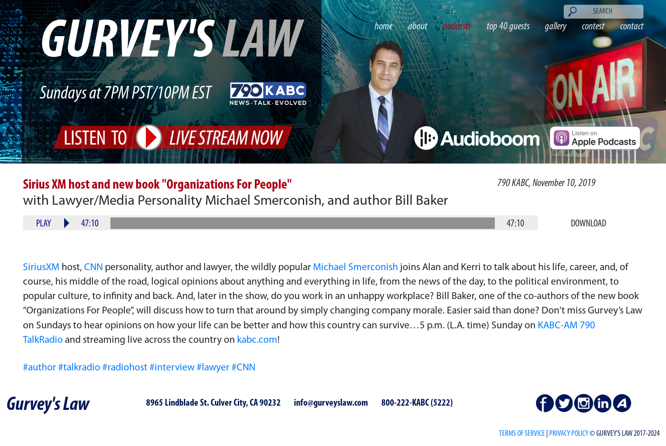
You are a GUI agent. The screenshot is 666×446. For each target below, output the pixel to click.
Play (43, 224)
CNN (93, 268)
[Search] (603, 12)
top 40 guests (508, 26)
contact (631, 26)
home (383, 26)
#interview (172, 368)
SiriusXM (41, 268)
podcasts (457, 26)
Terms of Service (522, 434)
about (417, 26)
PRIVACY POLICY (568, 434)
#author (39, 368)
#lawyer (213, 368)
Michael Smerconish (355, 268)
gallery (555, 26)
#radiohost (124, 368)
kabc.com (257, 340)
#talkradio (79, 368)
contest (593, 26)
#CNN (243, 368)
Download (588, 224)
